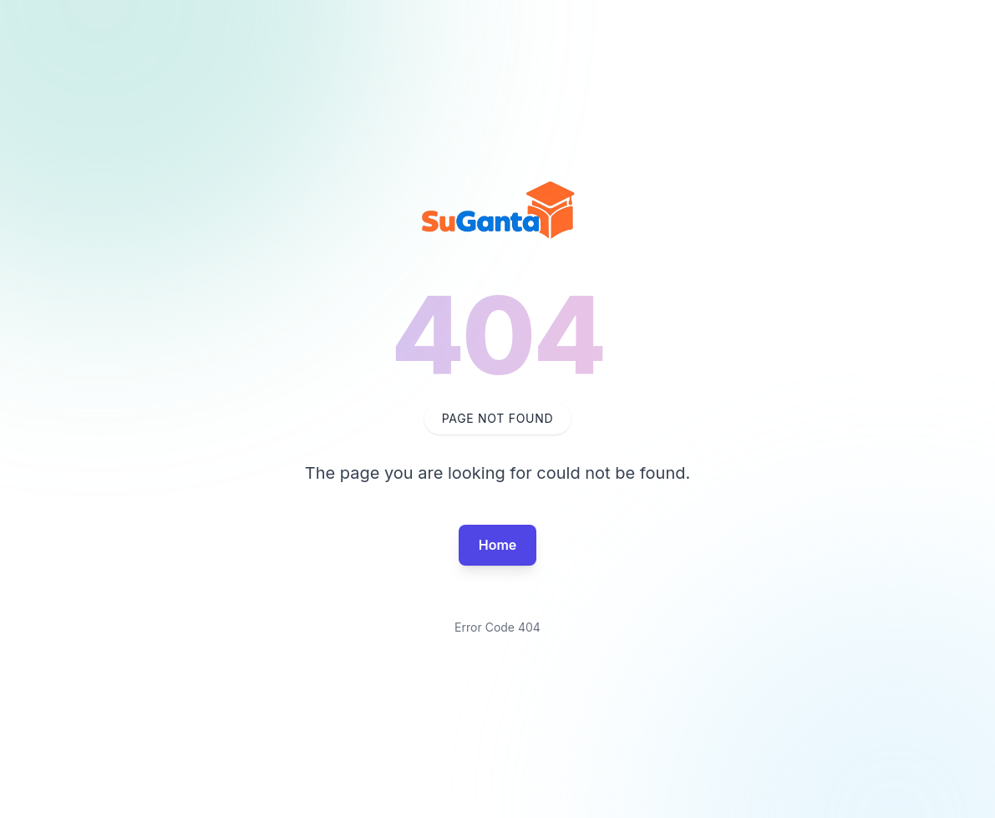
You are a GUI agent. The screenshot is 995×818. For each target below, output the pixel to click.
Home (498, 544)
